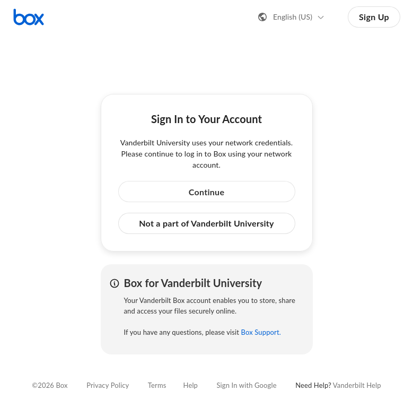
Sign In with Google (246, 385)
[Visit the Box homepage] (29, 16)
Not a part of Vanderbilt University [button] (206, 223)
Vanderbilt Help (357, 385)
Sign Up (374, 17)
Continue (207, 192)
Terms (157, 385)
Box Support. (261, 332)
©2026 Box (49, 385)
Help (190, 385)
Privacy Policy (107, 385)
